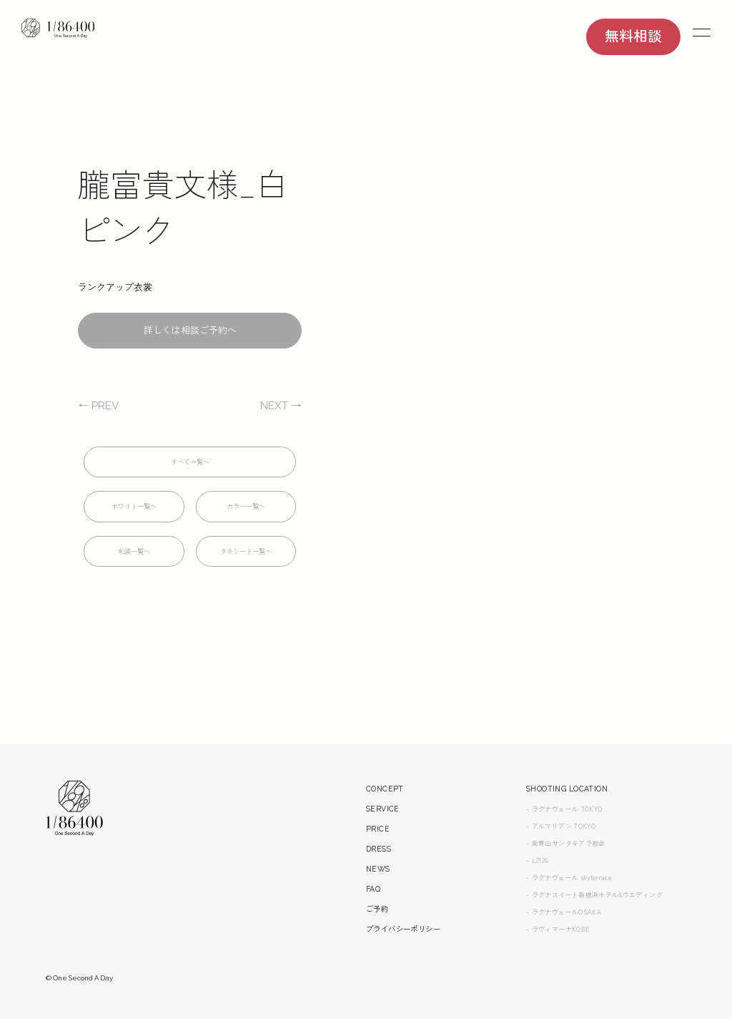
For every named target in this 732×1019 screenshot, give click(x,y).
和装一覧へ (134, 553)
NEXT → (279, 407)
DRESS (379, 891)
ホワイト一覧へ (134, 508)
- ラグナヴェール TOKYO (567, 851)
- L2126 (537, 902)
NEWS (379, 911)
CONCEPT (385, 831)
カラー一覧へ (246, 508)
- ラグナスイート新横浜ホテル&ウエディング (601, 937)
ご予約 (378, 951)
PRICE (378, 871)
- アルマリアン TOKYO (563, 868)
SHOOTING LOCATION (570, 831)
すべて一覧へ (190, 463)
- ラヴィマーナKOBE (560, 971)
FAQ (374, 931)
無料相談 (633, 38)
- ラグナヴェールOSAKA (566, 954)
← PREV (100, 407)
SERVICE (383, 851)
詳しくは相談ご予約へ (190, 331)
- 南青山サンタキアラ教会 (569, 885)
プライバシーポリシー (406, 971)
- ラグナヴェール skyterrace (572, 920)
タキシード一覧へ (246, 553)
